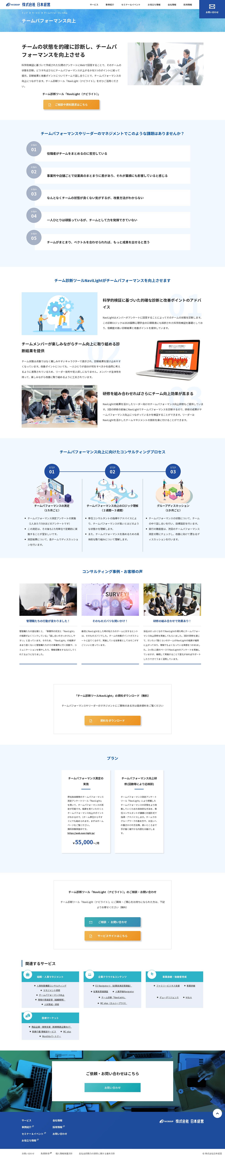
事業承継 (191, 985)
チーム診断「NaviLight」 (113, 997)
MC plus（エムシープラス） (113, 1003)
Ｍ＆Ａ (189, 997)
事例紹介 (110, 4)
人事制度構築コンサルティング (51, 985)
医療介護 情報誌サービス (44, 1031)
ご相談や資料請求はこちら (71, 104)
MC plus (67, 1031)
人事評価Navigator (124, 991)
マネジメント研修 (51, 990)
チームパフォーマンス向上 (51, 994)
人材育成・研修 (51, 1004)
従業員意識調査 (100, 991)
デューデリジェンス (169, 997)
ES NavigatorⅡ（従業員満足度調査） (113, 985)
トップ (25, 12)
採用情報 (187, 4)
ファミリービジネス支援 (168, 985)
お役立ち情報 (154, 4)
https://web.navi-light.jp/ (81, 833)
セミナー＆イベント (130, 4)
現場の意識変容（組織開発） (51, 999)
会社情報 (172, 4)
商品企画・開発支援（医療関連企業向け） (52, 1026)
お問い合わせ (212, 9)
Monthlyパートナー (51, 1036)
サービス (94, 4)
